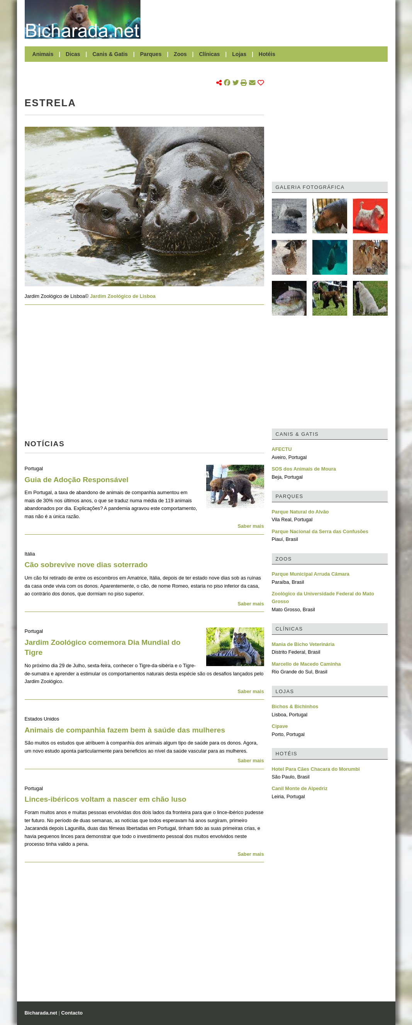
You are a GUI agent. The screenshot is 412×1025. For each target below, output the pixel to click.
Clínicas (209, 54)
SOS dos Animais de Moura (304, 469)
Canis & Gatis (110, 54)
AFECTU (282, 449)
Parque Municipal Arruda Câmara (311, 574)
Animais (43, 54)
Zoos (180, 54)
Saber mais (250, 526)
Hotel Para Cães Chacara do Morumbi (316, 769)
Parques (151, 54)
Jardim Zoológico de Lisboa (123, 296)
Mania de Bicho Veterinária (303, 644)
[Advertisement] (268, 19)
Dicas (73, 54)
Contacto (72, 1013)
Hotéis (267, 54)
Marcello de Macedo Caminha (306, 664)
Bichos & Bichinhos (295, 706)
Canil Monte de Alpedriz (300, 788)
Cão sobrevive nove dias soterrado (86, 565)
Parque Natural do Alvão (300, 512)
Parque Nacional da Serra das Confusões (320, 531)
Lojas (239, 54)
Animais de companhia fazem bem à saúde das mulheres (125, 730)
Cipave (280, 726)
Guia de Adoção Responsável (77, 480)
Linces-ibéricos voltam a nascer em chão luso (106, 799)
